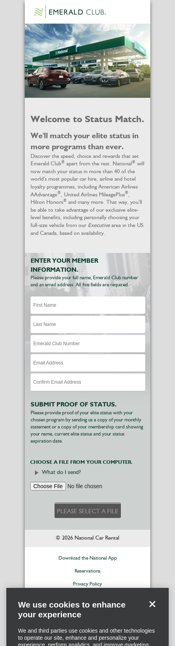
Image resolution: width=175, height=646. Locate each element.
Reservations (87, 571)
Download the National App (87, 558)
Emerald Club (70, 12)
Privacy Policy (87, 584)
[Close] (152, 610)
